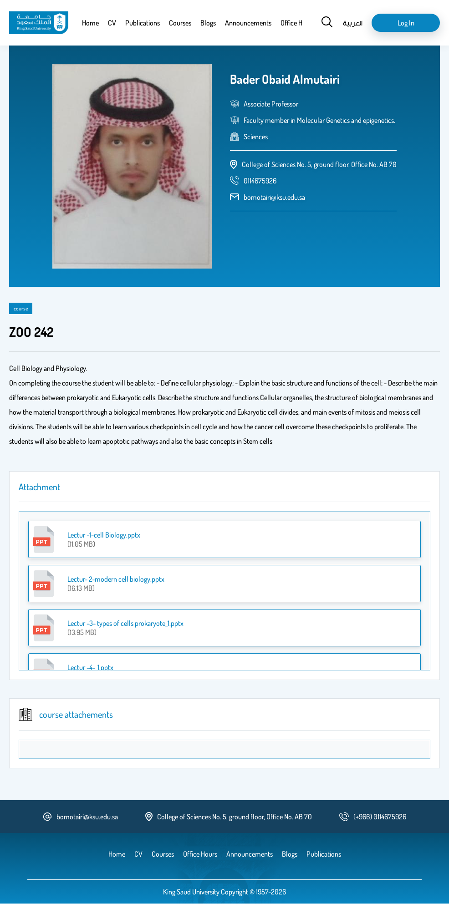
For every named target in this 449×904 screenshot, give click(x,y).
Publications (142, 22)
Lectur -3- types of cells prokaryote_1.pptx (125, 623)
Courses (180, 22)
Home (90, 22)
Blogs (208, 22)
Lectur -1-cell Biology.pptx (103, 534)
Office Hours (298, 22)
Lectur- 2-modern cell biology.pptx (115, 579)
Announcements (248, 22)
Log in (406, 22)
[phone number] (260, 180)
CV (112, 22)
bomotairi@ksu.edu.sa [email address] (274, 197)
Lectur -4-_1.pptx (90, 667)
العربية (352, 22)
